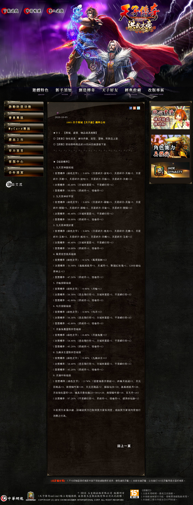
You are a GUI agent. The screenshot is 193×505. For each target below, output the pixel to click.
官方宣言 (24, 149)
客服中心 (24, 160)
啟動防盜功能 (24, 105)
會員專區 (24, 116)
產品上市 (24, 138)
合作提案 (24, 171)
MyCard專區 (24, 127)
